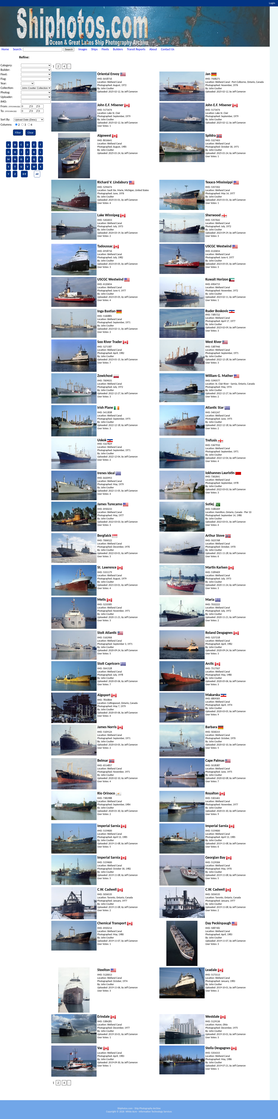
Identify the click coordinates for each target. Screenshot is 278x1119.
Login (272, 3)
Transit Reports (136, 49)
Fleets (105, 49)
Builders (118, 49)
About (153, 49)
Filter (18, 132)
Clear (30, 132)
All (37, 174)
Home (5, 49)
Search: (18, 49)
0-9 (24, 174)
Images (82, 49)
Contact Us (167, 49)
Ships (94, 49)
